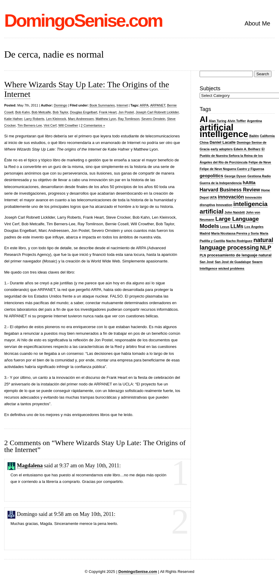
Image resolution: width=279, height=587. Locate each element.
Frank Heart (107, 112)
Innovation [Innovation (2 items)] (224, 205)
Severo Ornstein (153, 119)
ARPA (144, 105)
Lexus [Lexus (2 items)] (224, 227)
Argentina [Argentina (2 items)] (254, 121)
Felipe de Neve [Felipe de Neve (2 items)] (260, 162)
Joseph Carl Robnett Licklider (157, 112)
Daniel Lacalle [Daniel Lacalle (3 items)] (223, 142)
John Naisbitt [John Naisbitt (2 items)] (235, 212)
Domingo (60, 105)
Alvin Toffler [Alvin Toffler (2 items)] (237, 121)
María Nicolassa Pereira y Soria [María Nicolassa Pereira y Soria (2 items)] (235, 233)
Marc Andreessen (81, 119)
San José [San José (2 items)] (207, 262)
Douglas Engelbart (83, 112)
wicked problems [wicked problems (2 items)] (231, 268)
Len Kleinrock (56, 119)
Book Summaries (102, 105)
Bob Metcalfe (41, 112)
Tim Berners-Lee (29, 125)
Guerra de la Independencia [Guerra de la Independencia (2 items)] (221, 183)
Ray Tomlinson (129, 119)
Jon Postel (126, 112)
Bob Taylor (60, 112)
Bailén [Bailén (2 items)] (254, 136)
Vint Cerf (50, 125)
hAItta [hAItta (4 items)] (249, 182)
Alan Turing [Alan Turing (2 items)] (217, 121)
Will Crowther (68, 125)
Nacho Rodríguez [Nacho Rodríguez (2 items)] (239, 241)
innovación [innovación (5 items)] (231, 196)
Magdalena (30, 466)
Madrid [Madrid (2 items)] (205, 233)
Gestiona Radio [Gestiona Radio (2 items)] (259, 176)
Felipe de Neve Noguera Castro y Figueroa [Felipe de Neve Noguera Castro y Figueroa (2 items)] (232, 169)
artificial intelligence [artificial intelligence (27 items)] (224, 130)
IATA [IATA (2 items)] (213, 197)
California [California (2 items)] (267, 136)
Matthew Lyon (106, 119)
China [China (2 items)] (204, 142)
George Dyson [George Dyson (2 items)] (235, 176)
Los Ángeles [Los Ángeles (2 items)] (253, 227)
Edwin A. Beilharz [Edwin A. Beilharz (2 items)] (247, 149)
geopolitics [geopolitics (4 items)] (211, 175)
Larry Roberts (34, 119)
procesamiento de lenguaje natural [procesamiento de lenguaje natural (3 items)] (239, 255)
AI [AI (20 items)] (204, 119)
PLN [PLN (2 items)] (203, 255)
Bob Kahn (22, 112)
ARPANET (157, 105)
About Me (257, 23)
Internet (122, 105)
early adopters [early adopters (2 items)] (222, 149)
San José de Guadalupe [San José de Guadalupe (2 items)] (233, 262)
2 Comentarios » (93, 125)
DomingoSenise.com (83, 20)
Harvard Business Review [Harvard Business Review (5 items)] (230, 189)
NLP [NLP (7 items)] (265, 247)
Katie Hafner (13, 119)
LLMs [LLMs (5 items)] (237, 226)
